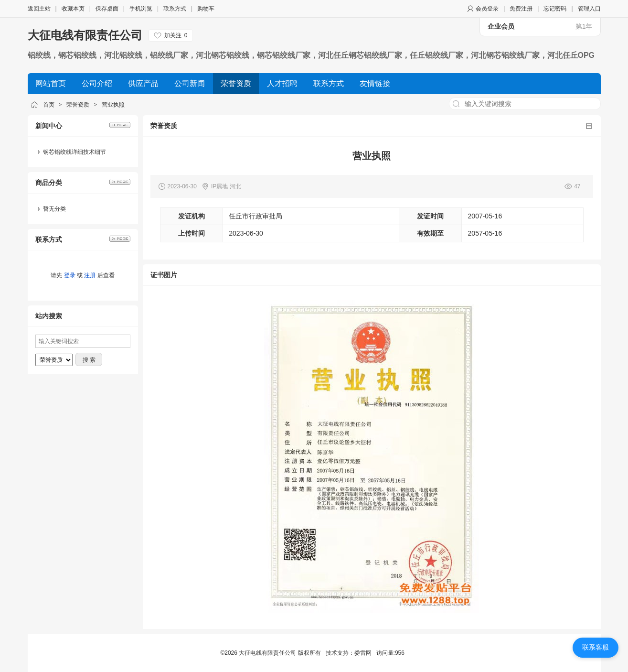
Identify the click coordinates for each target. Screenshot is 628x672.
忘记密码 (554, 8)
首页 (48, 104)
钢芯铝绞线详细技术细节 (74, 152)
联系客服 (595, 647)
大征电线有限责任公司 (85, 35)
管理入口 (589, 8)
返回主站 (39, 8)
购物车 (205, 8)
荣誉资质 (77, 104)
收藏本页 (73, 8)
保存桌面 (107, 8)
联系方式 (174, 8)
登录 (69, 275)
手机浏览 (140, 8)
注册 (90, 275)
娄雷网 (363, 653)
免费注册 (521, 8)
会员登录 (487, 8)
